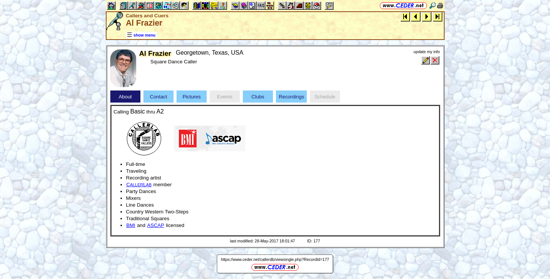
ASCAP (155, 225)
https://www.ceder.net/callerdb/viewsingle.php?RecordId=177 (275, 259)
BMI (131, 225)
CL (139, 184)
